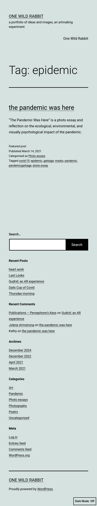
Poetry (13, 412)
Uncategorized (19, 418)
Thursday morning (21, 293)
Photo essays (36, 156)
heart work (16, 269)
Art (11, 387)
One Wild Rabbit (26, 16)
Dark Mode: (84, 501)
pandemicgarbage (20, 165)
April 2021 (16, 362)
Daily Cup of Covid (22, 287)
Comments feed (20, 449)
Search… (15, 234)
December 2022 (20, 356)
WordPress (45, 489)
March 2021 (17, 368)
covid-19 (24, 160)
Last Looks (16, 275)
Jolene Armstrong (21, 325)
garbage (49, 160)
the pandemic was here (41, 107)
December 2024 (20, 350)
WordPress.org (19, 455)
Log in (13, 437)
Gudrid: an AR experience (26, 281)
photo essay (40, 165)
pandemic (71, 160)
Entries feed (17, 443)
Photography (18, 406)
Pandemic (16, 393)
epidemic (36, 160)
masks (59, 160)
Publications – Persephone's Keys (32, 313)
